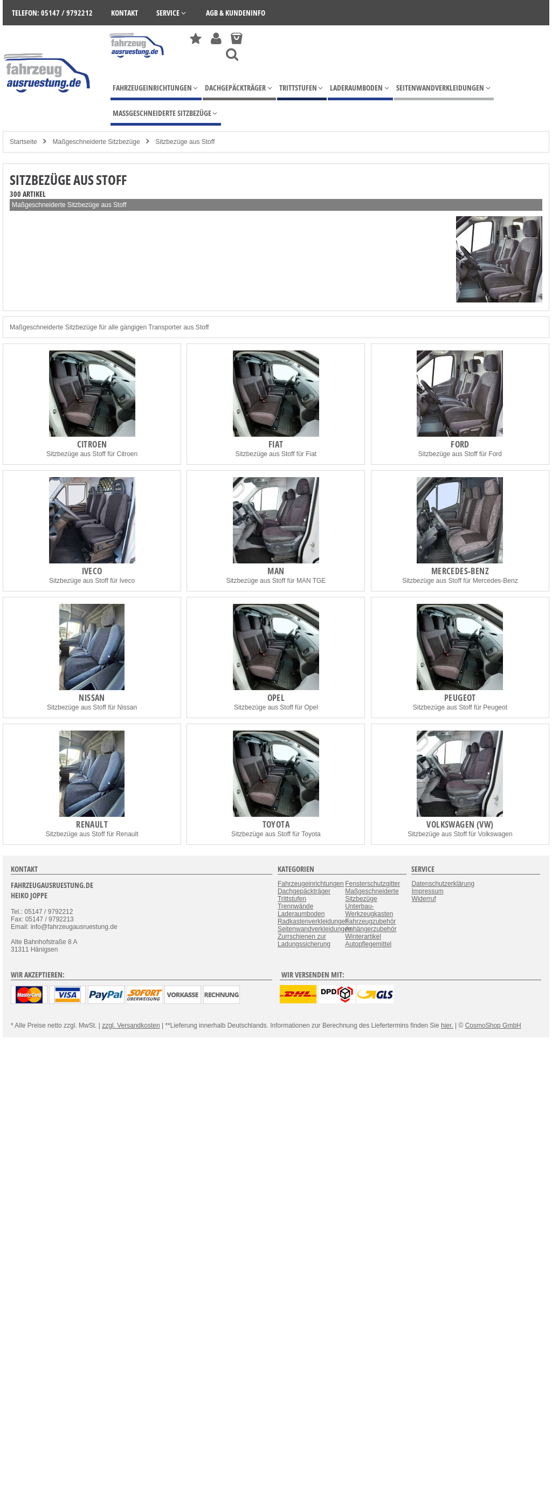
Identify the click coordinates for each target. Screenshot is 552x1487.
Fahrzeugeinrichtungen (311, 883)
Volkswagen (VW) (459, 824)
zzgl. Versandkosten (131, 1025)
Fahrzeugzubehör (370, 921)
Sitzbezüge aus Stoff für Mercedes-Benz (460, 580)
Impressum (427, 891)
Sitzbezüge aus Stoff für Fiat (276, 454)
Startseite (23, 142)
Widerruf (423, 899)
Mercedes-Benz (460, 571)
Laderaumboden (301, 914)
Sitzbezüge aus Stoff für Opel (276, 707)
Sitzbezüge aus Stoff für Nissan (92, 707)
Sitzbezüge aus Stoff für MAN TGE (276, 580)
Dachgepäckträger (304, 891)
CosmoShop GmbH (493, 1025)
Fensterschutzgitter (372, 883)
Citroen (92, 444)
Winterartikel (363, 936)
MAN (275, 571)
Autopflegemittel (368, 944)
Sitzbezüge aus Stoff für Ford (460, 454)
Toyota (276, 824)
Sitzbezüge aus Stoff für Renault (92, 834)
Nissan (92, 698)
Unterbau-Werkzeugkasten (369, 910)
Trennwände (295, 906)
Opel (276, 698)
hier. (447, 1025)
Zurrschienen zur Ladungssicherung (304, 940)
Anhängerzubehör (370, 929)
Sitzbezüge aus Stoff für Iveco (92, 580)
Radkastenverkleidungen (313, 921)
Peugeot (460, 698)
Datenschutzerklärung (442, 883)
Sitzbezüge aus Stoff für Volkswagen (460, 834)
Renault (92, 824)
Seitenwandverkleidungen (314, 929)
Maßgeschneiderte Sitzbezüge (96, 142)
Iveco (92, 571)
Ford (460, 444)
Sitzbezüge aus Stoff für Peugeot (460, 707)
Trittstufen (292, 899)
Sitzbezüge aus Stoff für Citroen (91, 454)
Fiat (276, 444)
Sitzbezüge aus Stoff (185, 142)
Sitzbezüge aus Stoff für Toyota (276, 834)
